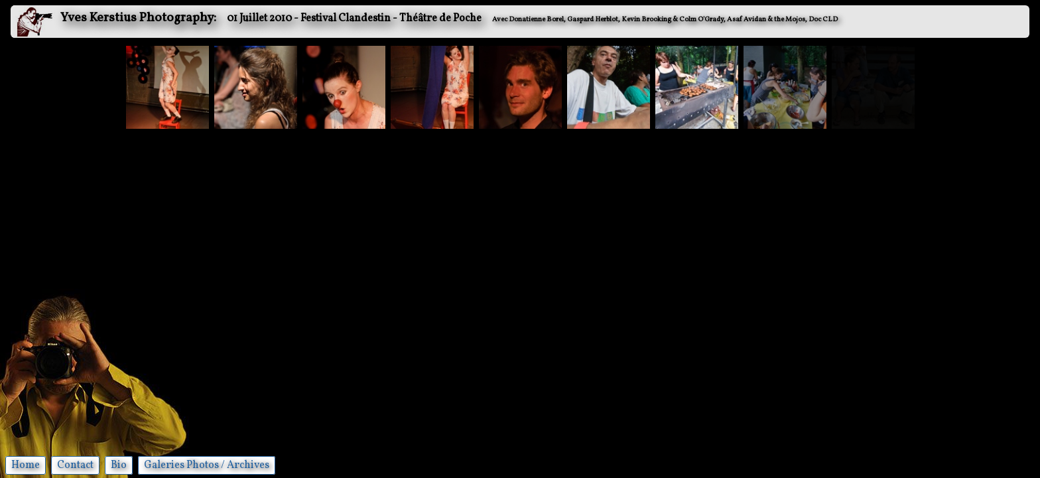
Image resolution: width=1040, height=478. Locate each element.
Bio (119, 465)
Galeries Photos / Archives (206, 465)
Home (25, 465)
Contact (75, 465)
